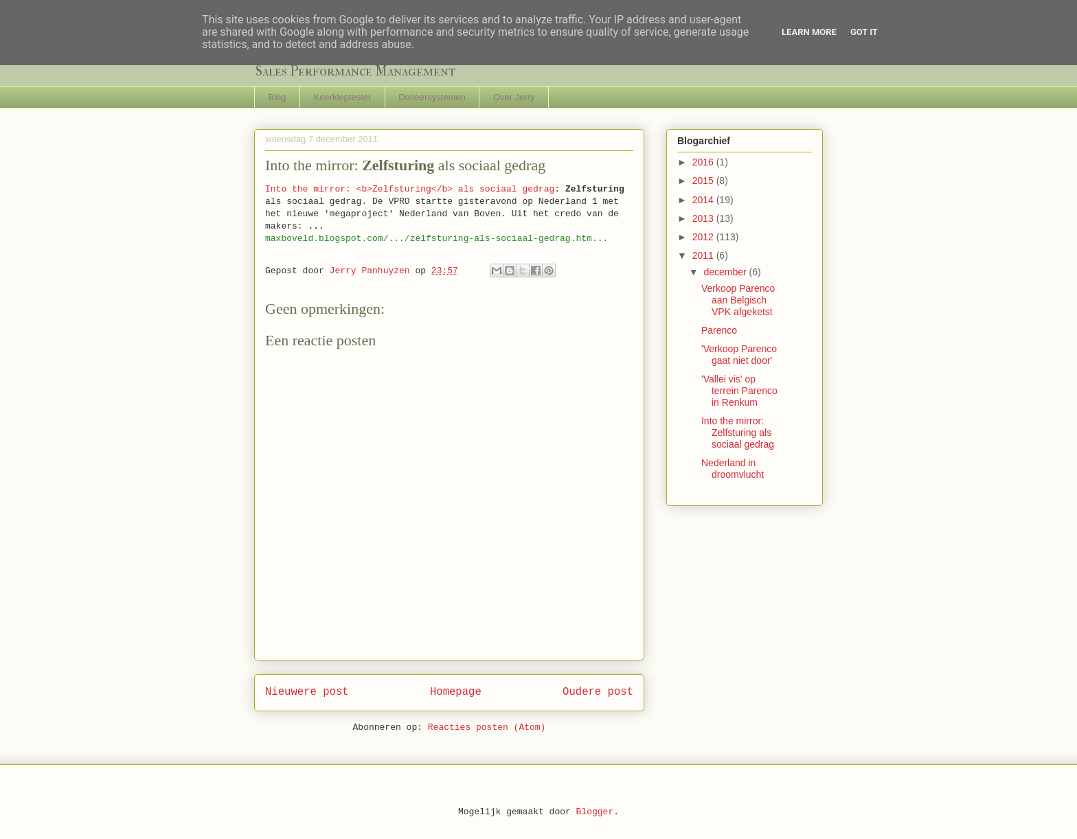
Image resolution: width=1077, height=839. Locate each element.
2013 (704, 218)
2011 (704, 255)
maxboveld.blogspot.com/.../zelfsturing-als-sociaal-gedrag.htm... (436, 238)
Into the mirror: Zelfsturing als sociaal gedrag (737, 432)
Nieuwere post (307, 692)
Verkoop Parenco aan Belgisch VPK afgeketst (738, 300)
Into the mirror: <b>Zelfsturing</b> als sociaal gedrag (409, 189)
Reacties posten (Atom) (487, 727)
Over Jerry (514, 97)
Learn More (809, 32)
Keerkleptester (343, 97)
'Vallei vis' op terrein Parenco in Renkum (739, 390)
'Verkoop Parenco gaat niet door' (739, 354)
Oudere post (598, 692)
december (726, 271)
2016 (704, 162)
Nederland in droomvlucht (732, 468)
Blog (277, 97)
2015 (704, 180)
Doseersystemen (432, 97)
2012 (704, 236)
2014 (704, 199)
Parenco (719, 330)
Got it (864, 32)
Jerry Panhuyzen (373, 271)
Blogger (595, 812)
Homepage (455, 692)
